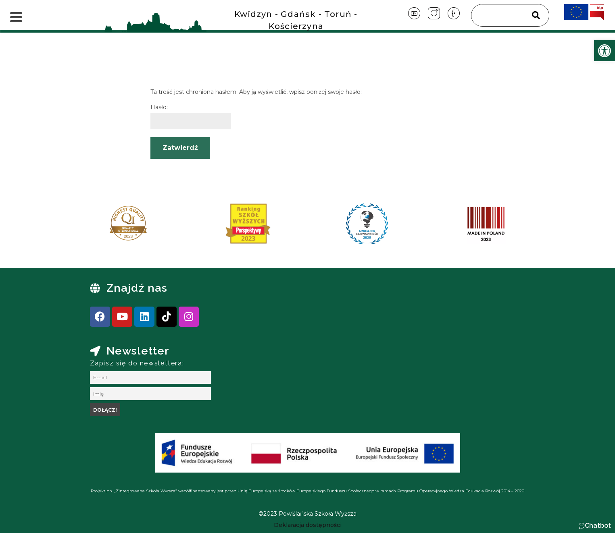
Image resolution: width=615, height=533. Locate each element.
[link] (604, 50)
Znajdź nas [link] (137, 288)
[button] (594, 525)
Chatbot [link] (598, 525)
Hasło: (190, 116)
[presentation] (97, 226)
